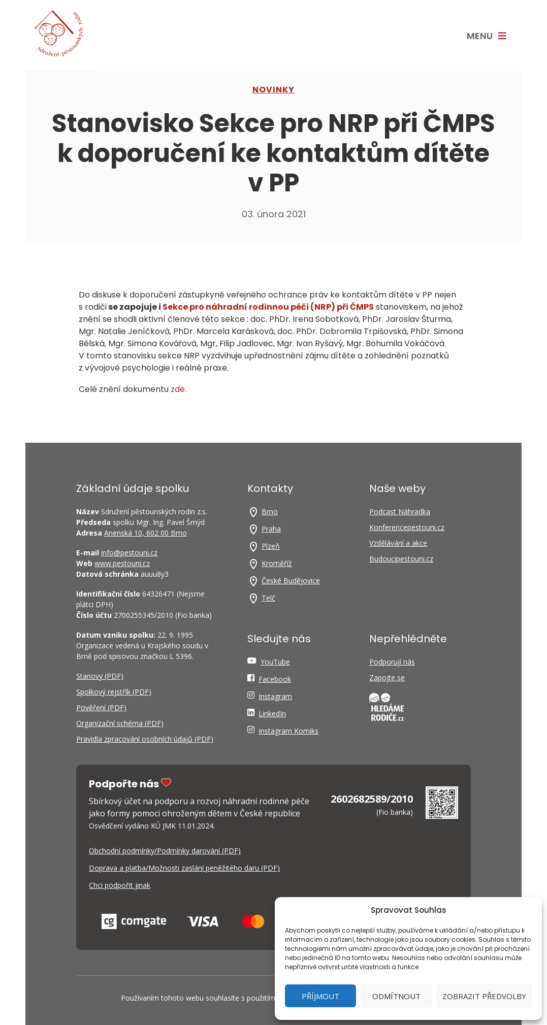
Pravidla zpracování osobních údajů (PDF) (144, 739)
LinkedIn (272, 713)
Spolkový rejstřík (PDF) (113, 692)
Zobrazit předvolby (484, 996)
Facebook (275, 679)
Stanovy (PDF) (99, 676)
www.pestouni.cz (122, 563)
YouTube (275, 662)
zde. (177, 389)
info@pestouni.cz (129, 552)
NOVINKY (273, 89)
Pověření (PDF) (101, 707)
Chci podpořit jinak (119, 885)
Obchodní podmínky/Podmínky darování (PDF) (165, 850)
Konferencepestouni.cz (406, 527)
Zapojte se (387, 677)
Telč (268, 598)
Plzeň (271, 546)
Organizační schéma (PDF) (120, 723)
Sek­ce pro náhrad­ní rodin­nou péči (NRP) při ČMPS (268, 307)
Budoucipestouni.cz (401, 559)
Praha (271, 529)
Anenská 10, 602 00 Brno (145, 533)
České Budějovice (291, 580)
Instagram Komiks (288, 731)
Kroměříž (277, 563)
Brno (270, 511)
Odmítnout (396, 996)
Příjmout (320, 996)
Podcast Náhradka (399, 511)
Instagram (275, 696)
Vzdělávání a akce (398, 543)
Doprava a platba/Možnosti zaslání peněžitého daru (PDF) (184, 868)
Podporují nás (392, 662)
